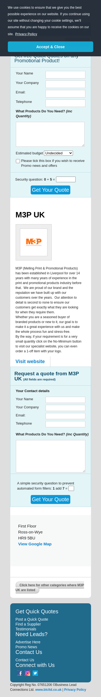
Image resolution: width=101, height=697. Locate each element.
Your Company (27, 83)
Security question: (29, 179)
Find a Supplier (28, 624)
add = (60, 488)
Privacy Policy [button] (26, 34)
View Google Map (35, 544)
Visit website (30, 361)
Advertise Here (28, 642)
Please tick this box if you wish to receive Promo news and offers (53, 163)
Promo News (26, 647)
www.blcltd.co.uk (48, 690)
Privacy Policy (75, 690)
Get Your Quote (50, 190)
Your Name (24, 73)
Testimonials (26, 629)
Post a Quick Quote (32, 619)
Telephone (24, 102)
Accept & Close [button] (50, 47)
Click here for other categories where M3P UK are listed (50, 587)
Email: (21, 92)
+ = (50, 179)
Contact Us (25, 660)
